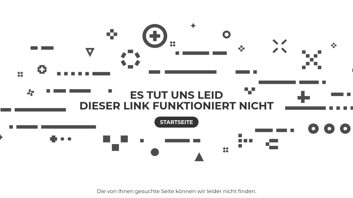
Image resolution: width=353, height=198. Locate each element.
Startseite (176, 122)
